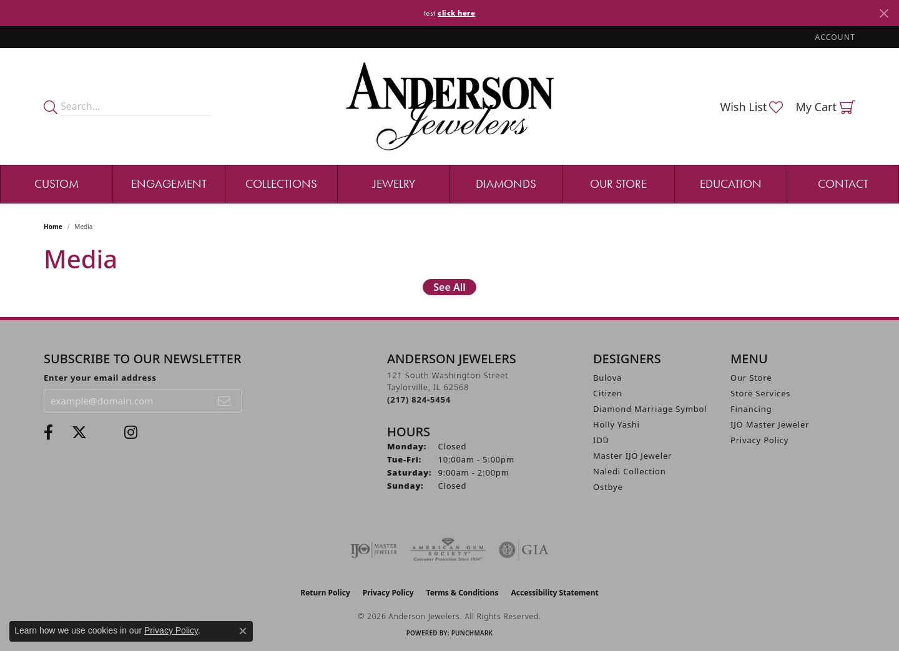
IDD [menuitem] (601, 440)
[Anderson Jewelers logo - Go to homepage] (450, 106)
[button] (834, 37)
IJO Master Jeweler (769, 424)
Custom (56, 184)
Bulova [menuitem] (607, 377)
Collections (281, 184)
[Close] (884, 13)
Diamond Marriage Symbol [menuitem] (650, 408)
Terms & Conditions (462, 592)
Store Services (760, 393)
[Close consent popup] (243, 631)
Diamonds (506, 184)
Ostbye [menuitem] (608, 486)
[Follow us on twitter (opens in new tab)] (79, 432)
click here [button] (456, 12)
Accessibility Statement (554, 592)
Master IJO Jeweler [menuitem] (632, 455)
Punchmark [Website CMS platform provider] (472, 633)
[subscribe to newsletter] (225, 400)
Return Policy (325, 592)
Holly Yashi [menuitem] (616, 424)
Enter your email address (100, 377)
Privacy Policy (759, 440)
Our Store (618, 184)
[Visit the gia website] (524, 549)
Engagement (169, 184)
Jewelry (394, 184)
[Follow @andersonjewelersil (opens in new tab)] (131, 432)
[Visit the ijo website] (373, 549)
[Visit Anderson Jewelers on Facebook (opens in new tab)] (48, 432)
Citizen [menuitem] (607, 393)
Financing (751, 408)
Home (53, 226)
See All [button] (449, 287)
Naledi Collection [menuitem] (629, 471)
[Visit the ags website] (448, 549)
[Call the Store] (419, 399)
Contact (843, 184)
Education (731, 184)
